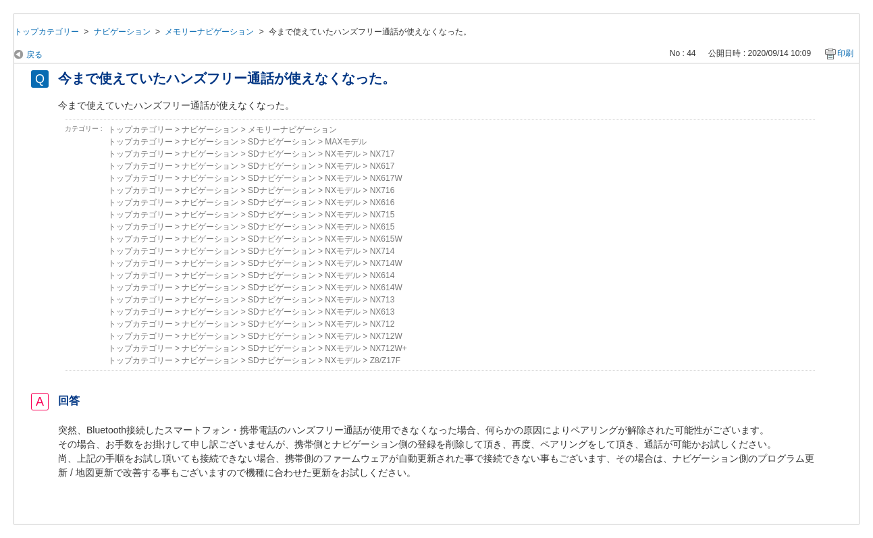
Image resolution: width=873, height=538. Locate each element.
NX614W (386, 287)
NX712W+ (388, 348)
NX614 (382, 275)
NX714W (386, 263)
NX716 (382, 190)
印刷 (845, 53)
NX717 (382, 154)
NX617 (382, 166)
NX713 (382, 299)
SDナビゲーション (282, 141)
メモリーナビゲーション (209, 31)
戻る (34, 54)
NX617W (386, 178)
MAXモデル (346, 141)
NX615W (386, 239)
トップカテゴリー (46, 31)
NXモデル (343, 154)
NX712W (386, 336)
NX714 (382, 251)
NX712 (382, 324)
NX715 (382, 214)
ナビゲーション (122, 31)
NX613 (382, 312)
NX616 (382, 202)
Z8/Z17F (385, 360)
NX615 (382, 227)
